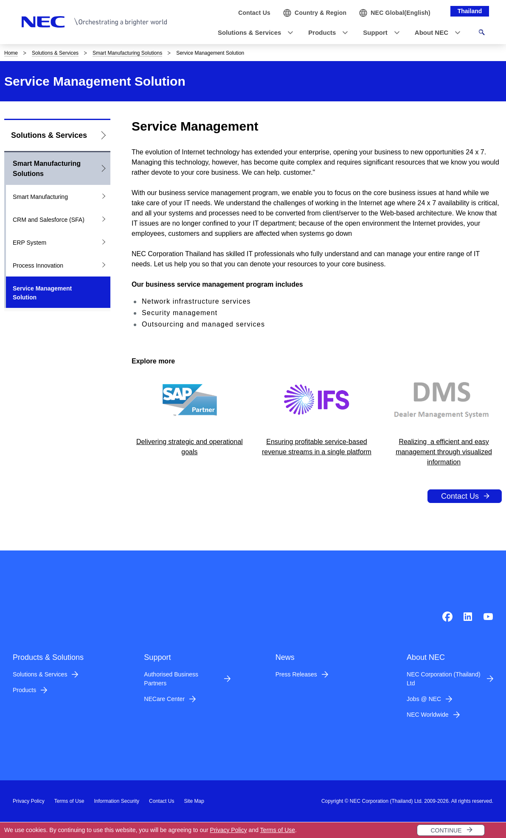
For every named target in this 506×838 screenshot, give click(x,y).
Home (11, 53)
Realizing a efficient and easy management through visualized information (444, 452)
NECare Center (164, 699)
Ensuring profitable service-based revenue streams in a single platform (316, 446)
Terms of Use (277, 830)
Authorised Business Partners (171, 679)
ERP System (29, 242)
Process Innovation (38, 265)
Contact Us (460, 496)
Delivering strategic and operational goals (189, 446)
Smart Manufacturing (40, 196)
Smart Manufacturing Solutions (127, 53)
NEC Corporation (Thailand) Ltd (444, 679)
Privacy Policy (228, 830)
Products (24, 690)
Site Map (194, 801)
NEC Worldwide (428, 714)
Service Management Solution (42, 293)
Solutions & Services (55, 53)
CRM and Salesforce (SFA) (48, 219)
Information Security (116, 801)
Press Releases (296, 674)
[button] (253, 33)
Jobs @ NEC (424, 699)
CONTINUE (445, 830)
